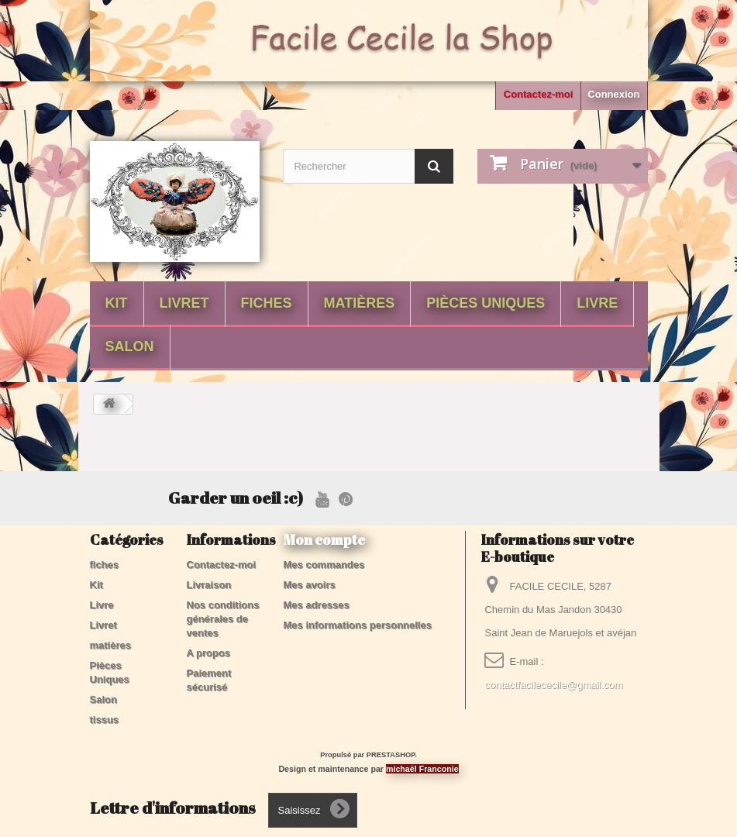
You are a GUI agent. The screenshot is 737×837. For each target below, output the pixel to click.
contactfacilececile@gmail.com (553, 685)
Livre (597, 303)
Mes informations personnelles (358, 625)
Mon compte (324, 539)
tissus (104, 719)
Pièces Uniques (485, 303)
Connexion (613, 94)
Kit (116, 303)
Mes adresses (317, 605)
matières (359, 303)
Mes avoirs (310, 585)
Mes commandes (324, 564)
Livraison (209, 585)
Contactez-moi (538, 94)
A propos (209, 653)
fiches (266, 303)
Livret (184, 303)
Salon (129, 346)
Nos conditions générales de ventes (223, 619)
